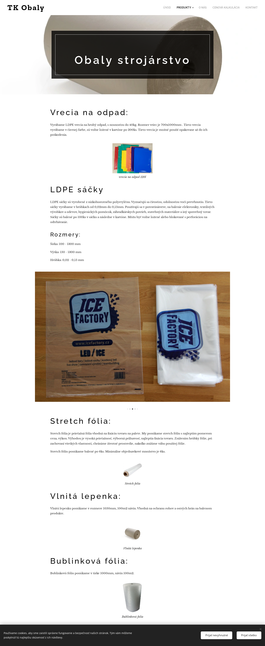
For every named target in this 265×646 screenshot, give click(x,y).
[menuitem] (173, 7)
